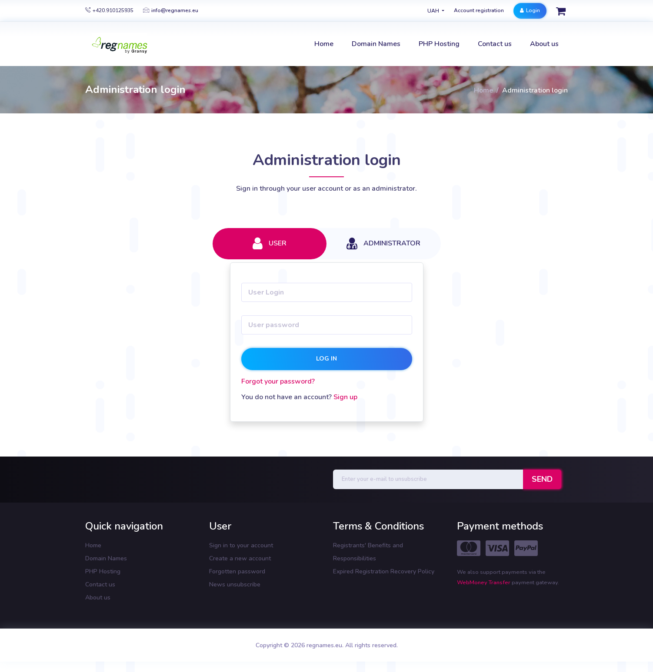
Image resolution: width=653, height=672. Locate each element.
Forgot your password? (278, 381)
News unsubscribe (234, 584)
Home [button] (323, 44)
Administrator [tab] (383, 244)
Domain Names (106, 558)
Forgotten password (237, 571)
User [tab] (270, 244)
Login (530, 10)
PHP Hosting (102, 571)
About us (97, 597)
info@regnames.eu (170, 10)
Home (483, 90)
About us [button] (544, 44)
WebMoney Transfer (484, 582)
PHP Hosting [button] (439, 44)
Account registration (479, 10)
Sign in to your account (241, 545)
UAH (433, 10)
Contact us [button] (495, 44)
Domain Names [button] (376, 44)
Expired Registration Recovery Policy (383, 571)
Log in (326, 358)
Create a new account (240, 558)
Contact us (100, 584)
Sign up (345, 397)
